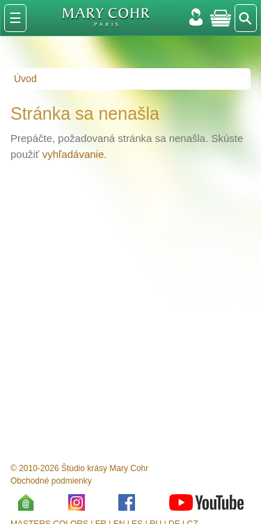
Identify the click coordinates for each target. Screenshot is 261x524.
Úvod (25, 78)
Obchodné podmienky (51, 481)
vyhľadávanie (73, 154)
